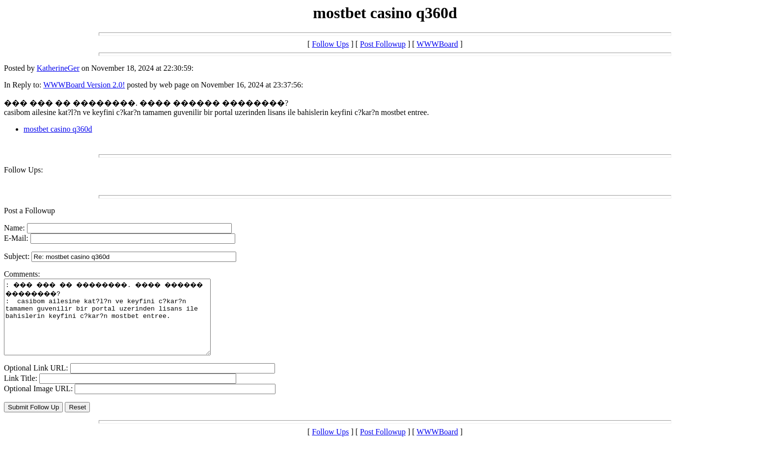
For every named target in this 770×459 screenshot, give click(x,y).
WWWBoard (437, 44)
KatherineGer (58, 68)
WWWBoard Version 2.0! (84, 85)
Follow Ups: (23, 170)
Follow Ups (330, 44)
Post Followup (383, 44)
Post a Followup (29, 210)
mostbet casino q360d (58, 129)
